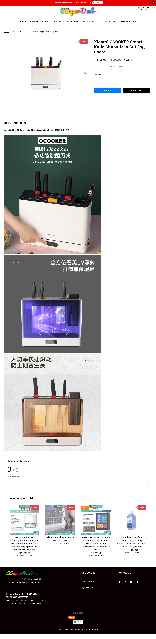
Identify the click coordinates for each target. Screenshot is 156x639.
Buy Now (108, 90)
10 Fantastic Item (128, 21)
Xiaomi (46, 21)
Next (85, 73)
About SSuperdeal (87, 581)
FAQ (82, 591)
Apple (34, 21)
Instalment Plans (107, 21)
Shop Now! (97, 3)
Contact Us (85, 584)
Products (72, 21)
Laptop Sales (89, 21)
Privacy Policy (62, 629)
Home (23, 21)
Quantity (97, 74)
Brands (58, 21)
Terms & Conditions (92, 629)
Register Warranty (87, 588)
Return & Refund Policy (76, 629)
